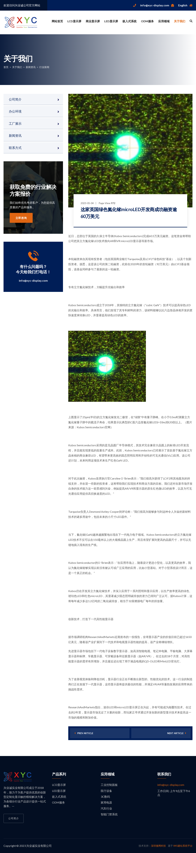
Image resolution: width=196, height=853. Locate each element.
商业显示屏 (93, 21)
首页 (6, 67)
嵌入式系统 (129, 21)
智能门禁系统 (109, 814)
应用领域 (164, 21)
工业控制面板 (109, 784)
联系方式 (15, 148)
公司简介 (15, 99)
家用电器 (106, 802)
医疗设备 (106, 790)
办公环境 (15, 111)
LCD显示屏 (74, 21)
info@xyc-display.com (33, 280)
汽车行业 (106, 808)
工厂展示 (15, 123)
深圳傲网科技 (158, 845)
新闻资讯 (31, 67)
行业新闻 (44, 67)
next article (176, 733)
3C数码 (105, 796)
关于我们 (179, 21)
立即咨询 (21, 217)
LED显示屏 (111, 21)
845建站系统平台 (182, 845)
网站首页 (57, 21)
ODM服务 (147, 21)
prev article (83, 733)
